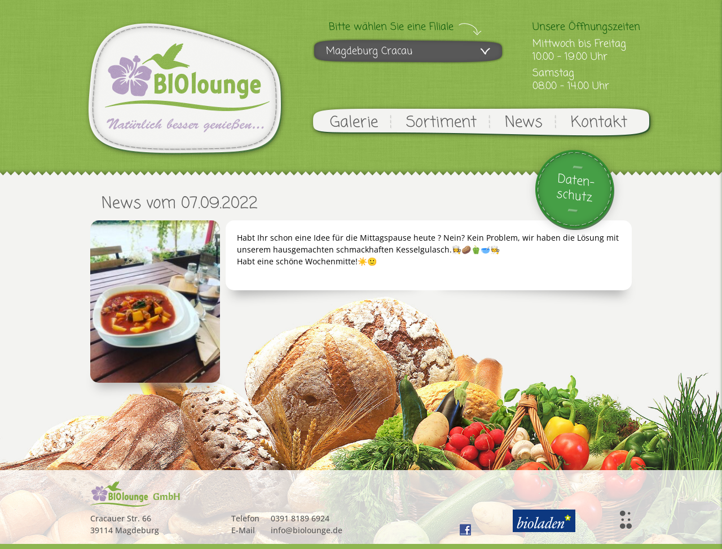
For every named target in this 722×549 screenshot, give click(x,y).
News (524, 122)
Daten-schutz (576, 188)
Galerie (354, 122)
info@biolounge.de (306, 530)
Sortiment (441, 122)
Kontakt (599, 122)
